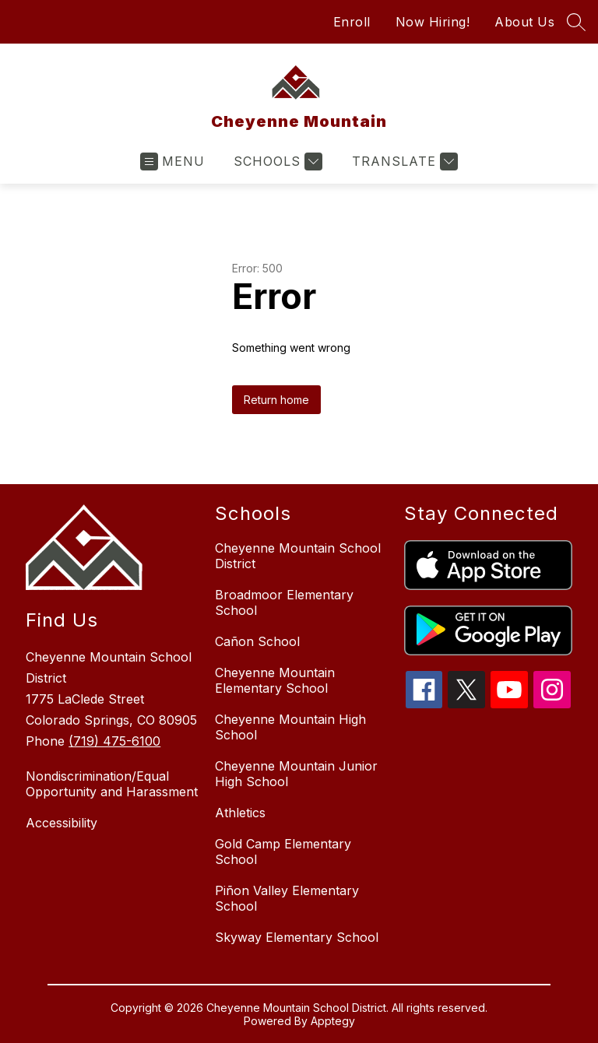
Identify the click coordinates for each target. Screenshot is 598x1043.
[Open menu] (172, 161)
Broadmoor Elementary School (284, 602)
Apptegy (333, 1020)
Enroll (352, 22)
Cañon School (257, 641)
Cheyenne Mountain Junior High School (296, 773)
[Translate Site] (403, 161)
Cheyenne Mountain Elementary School (275, 680)
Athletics (240, 812)
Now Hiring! (433, 22)
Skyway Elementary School (296, 937)
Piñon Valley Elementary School (287, 898)
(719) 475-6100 (114, 741)
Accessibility (61, 823)
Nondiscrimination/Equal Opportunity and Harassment (112, 783)
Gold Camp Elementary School (283, 851)
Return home (276, 399)
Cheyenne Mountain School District (298, 555)
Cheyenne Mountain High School (290, 727)
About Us (524, 22)
